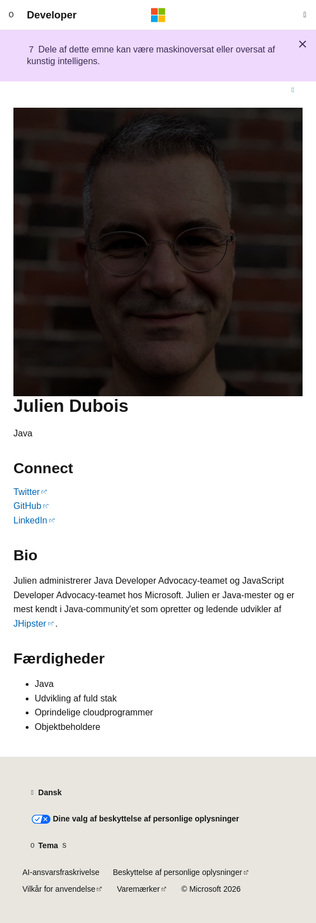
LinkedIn (30, 520)
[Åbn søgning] (305, 15)
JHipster (29, 623)
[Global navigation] (11, 15)
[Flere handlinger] (293, 90)
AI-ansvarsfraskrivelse (61, 872)
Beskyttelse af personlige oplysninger (177, 872)
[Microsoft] (158, 15)
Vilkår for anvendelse (58, 888)
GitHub (27, 506)
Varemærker (138, 888)
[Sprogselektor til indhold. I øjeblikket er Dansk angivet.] (45, 793)
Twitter (26, 492)
